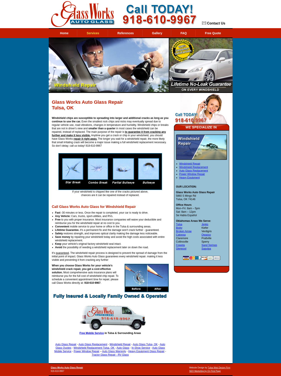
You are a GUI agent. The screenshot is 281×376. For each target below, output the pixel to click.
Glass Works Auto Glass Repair (67, 367)
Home (64, 33)
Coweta (180, 245)
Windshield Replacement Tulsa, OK (94, 347)
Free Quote (213, 33)
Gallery (157, 33)
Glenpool (181, 248)
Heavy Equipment (189, 177)
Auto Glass (123, 347)
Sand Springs (209, 245)
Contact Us (213, 23)
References (125, 33)
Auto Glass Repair (65, 344)
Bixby (179, 227)
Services (93, 33)
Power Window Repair (87, 351)
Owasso (206, 234)
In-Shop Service (141, 347)
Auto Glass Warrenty (114, 351)
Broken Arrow (184, 231)
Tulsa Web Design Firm (219, 367)
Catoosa (181, 234)
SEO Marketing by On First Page (205, 371)
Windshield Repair (119, 344)
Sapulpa (206, 248)
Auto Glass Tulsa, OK (145, 344)
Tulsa (179, 224)
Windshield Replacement (193, 167)
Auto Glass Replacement (93, 344)
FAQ (183, 33)
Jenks (204, 224)
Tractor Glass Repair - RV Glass (110, 354)
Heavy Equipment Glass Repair (146, 351)
